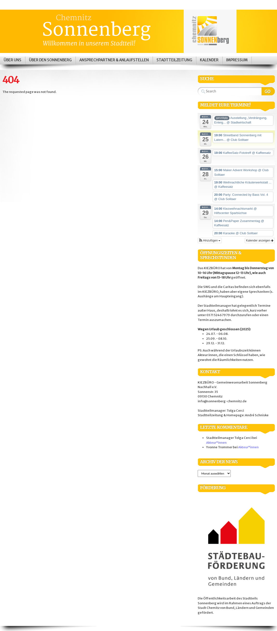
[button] (210, 240)
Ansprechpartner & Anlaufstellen (114, 60)
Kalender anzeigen (259, 240)
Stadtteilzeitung (174, 60)
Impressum (237, 60)
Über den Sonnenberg (50, 60)
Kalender (209, 60)
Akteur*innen (216, 443)
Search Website (268, 91)
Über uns (12, 60)
